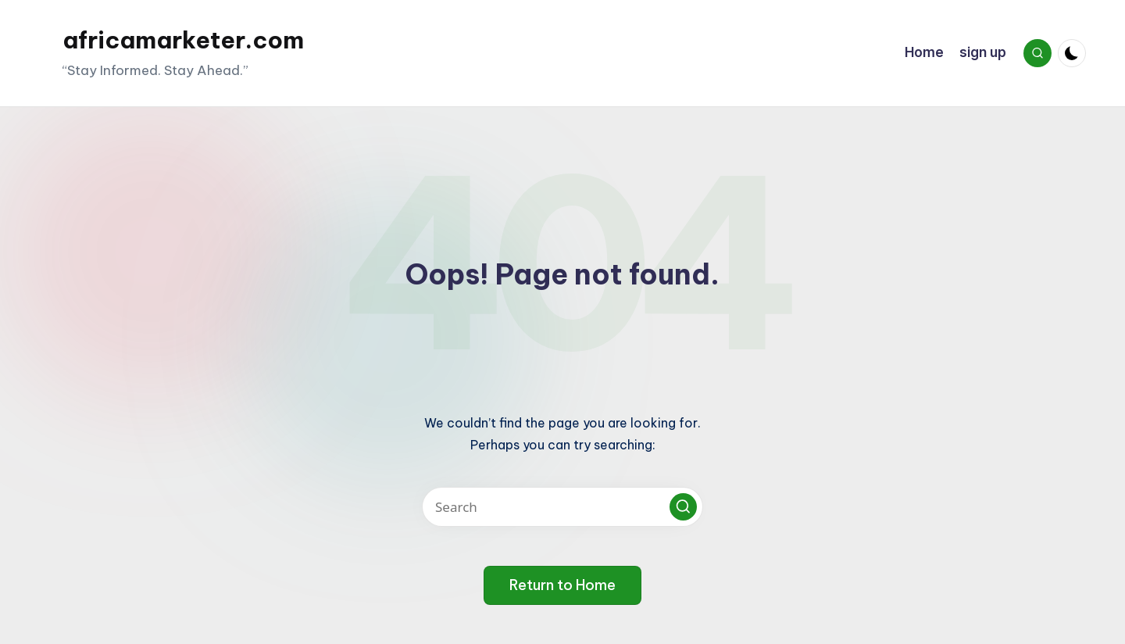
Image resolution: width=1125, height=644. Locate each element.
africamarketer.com (183, 40)
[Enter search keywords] (562, 507)
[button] (683, 507)
